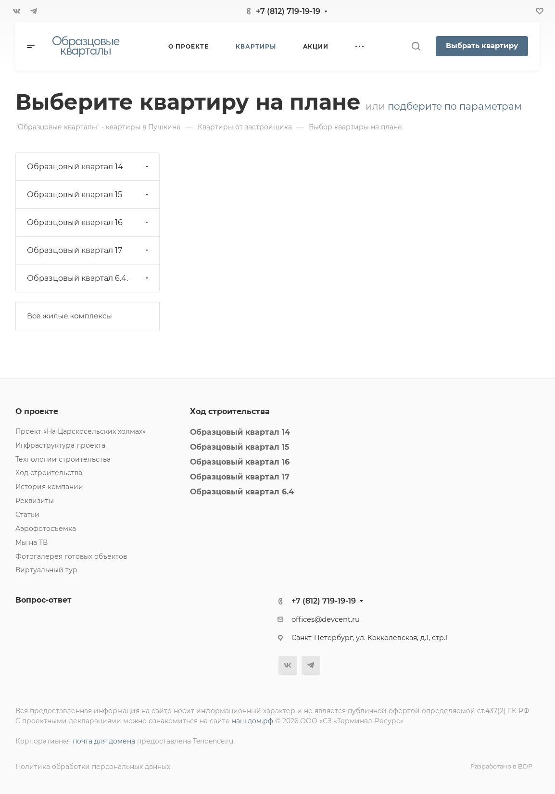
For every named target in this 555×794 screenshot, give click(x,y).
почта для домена (104, 741)
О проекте (36, 411)
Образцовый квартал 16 (89, 222)
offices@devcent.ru (325, 619)
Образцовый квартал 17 (89, 250)
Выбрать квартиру (482, 45)
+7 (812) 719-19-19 (288, 11)
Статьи (27, 514)
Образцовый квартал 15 (89, 194)
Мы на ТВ (31, 542)
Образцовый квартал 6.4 (242, 491)
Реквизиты (34, 500)
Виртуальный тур (46, 570)
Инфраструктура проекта (60, 445)
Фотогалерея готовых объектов (71, 556)
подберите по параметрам (455, 106)
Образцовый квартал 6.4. (89, 278)
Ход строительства (48, 473)
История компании (49, 487)
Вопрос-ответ (43, 600)
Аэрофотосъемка (45, 528)
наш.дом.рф (252, 721)
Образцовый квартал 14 (89, 166)
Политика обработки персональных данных (92, 766)
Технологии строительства (63, 459)
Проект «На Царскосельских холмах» (80, 431)
